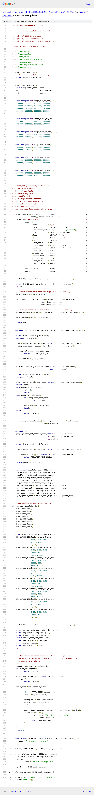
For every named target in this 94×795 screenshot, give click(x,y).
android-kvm (9, 11)
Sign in (89, 4)
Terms (28, 791)
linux (20, 11)
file (53, 21)
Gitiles (14, 791)
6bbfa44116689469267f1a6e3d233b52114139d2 (49, 11)
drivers (82, 11)
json (90, 791)
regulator (7, 15)
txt (83, 791)
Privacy (21, 791)
